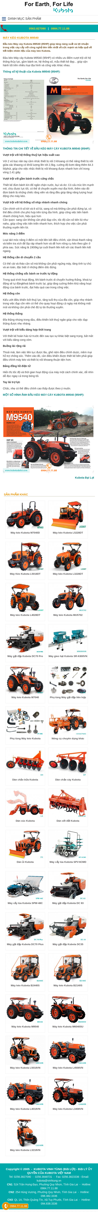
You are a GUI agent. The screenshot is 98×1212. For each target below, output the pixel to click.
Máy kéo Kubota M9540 (25, 1026)
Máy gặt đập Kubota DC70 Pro (25, 656)
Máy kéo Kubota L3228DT (68, 573)
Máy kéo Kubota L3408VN (68, 1108)
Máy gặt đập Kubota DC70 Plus (25, 944)
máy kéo (20, 196)
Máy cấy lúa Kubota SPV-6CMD (68, 862)
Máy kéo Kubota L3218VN (25, 1150)
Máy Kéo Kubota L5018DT (25, 573)
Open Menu (4, 19)
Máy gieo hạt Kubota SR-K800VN (68, 656)
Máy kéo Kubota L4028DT (25, 615)
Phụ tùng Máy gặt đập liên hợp (68, 697)
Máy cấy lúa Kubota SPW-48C (25, 903)
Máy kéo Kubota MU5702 (67, 615)
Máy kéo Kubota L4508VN (68, 1067)
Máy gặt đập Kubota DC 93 (68, 903)
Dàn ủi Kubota (25, 862)
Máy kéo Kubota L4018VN (25, 1108)
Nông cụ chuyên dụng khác (68, 738)
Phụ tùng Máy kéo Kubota (25, 738)
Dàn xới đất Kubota (68, 820)
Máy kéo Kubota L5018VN (25, 1067)
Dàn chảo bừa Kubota (25, 779)
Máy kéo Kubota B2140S (68, 985)
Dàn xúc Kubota (25, 820)
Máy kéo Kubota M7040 (25, 697)
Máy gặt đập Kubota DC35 (68, 944)
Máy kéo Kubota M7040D (25, 532)
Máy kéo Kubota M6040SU (68, 1026)
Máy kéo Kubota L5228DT (68, 532)
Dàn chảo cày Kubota (68, 779)
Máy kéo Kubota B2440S (25, 985)
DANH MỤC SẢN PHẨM (24, 18)
